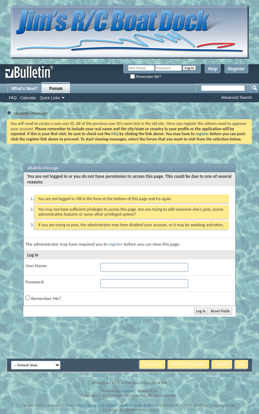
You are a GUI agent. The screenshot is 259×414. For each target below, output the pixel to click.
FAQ (13, 98)
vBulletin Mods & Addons (139, 405)
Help (212, 68)
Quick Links (50, 98)
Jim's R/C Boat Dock (189, 364)
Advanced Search (236, 97)
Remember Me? (145, 77)
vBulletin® (129, 391)
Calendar (28, 98)
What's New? (24, 88)
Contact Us (152, 364)
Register (236, 68)
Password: (34, 281)
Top (241, 364)
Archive (221, 364)
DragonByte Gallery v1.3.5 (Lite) (91, 405)
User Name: (36, 265)
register (116, 244)
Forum (56, 88)
